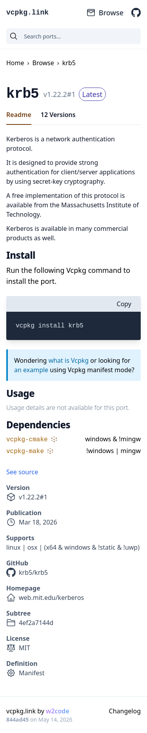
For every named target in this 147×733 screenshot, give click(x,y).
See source (22, 472)
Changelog (125, 711)
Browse (104, 12)
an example (31, 370)
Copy (124, 304)
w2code (57, 711)
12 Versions (58, 114)
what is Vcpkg (69, 360)
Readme (18, 114)
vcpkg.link (27, 12)
